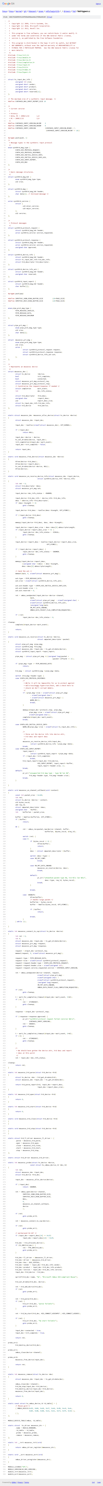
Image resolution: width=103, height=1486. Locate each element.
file (49, 17)
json (99, 1482)
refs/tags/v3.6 (52, 11)
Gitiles (14, 1482)
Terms (26, 1482)
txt (93, 1482)
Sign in (98, 4)
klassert (32, 11)
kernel (19, 11)
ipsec (41, 11)
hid (74, 11)
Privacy (20, 1482)
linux (4, 11)
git (25, 11)
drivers (67, 11)
